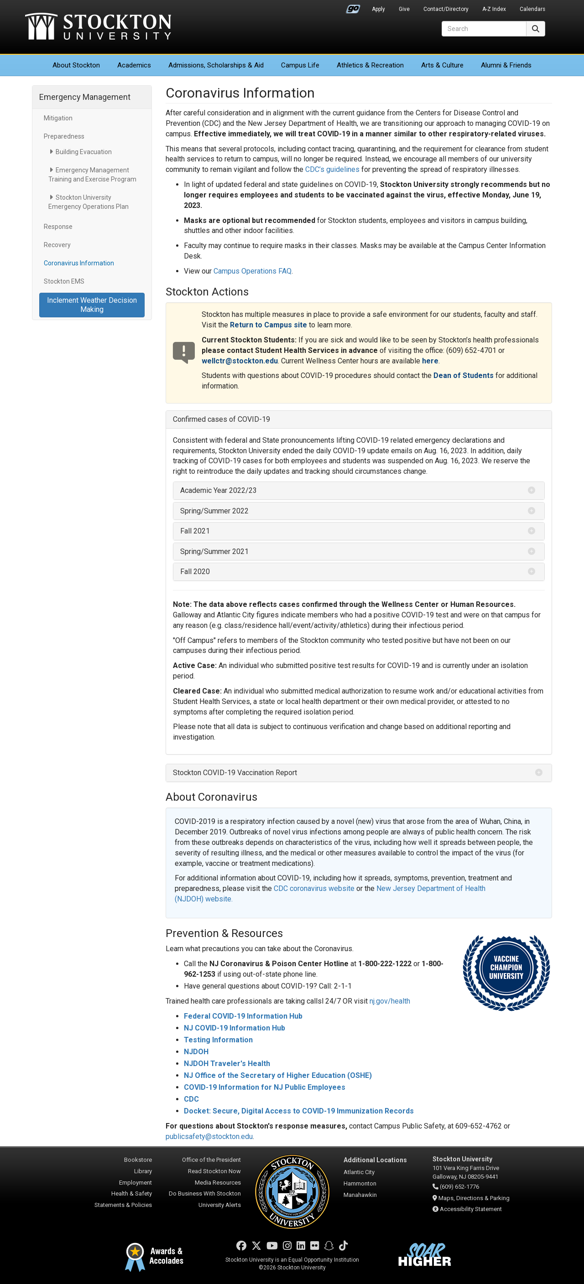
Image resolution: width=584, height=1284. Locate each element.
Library (143, 1171)
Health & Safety (131, 1193)
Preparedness (64, 136)
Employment (135, 1182)
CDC (191, 1099)
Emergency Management (84, 97)
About (76, 65)
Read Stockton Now (214, 1171)
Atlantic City (359, 1172)
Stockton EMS (64, 281)
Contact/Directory (446, 9)
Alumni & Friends (506, 65)
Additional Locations (375, 1160)
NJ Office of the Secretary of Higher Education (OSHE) (278, 1075)
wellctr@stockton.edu (240, 361)
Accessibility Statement (471, 1209)
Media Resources (218, 1182)
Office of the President (211, 1159)
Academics (134, 65)
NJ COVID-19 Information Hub (234, 1028)
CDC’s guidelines (332, 169)
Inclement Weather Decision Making (92, 305)
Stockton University (98, 27)
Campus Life (300, 65)
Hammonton (360, 1183)
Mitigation (58, 118)
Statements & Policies (123, 1204)
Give (404, 9)
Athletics (370, 65)
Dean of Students (463, 375)
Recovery (57, 245)
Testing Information (218, 1039)
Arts (442, 65)
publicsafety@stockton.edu (209, 1136)
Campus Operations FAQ (253, 271)
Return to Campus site (268, 325)
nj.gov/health (390, 1001)
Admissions (216, 65)
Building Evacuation (84, 151)
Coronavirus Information (79, 263)
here (430, 361)
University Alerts (219, 1204)
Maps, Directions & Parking (474, 1198)
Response (58, 226)
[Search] (484, 28)
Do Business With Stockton (205, 1193)
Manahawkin (360, 1194)
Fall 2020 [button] (195, 571)
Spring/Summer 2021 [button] (214, 551)
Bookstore (138, 1159)
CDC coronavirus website (314, 888)
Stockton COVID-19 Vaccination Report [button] (235, 772)
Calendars (532, 9)
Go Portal (353, 7)
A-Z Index (494, 9)
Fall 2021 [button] (195, 531)
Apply (378, 9)
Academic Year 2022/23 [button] (218, 490)
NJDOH (196, 1051)
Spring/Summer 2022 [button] (214, 511)
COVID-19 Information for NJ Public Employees (264, 1087)
